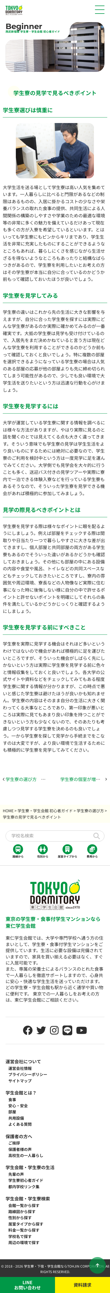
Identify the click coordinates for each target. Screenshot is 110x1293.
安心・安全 (18, 1105)
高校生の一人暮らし (25, 1155)
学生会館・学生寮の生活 (30, 1167)
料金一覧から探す (23, 1230)
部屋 (12, 1111)
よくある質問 (20, 1124)
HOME (8, 810)
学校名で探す (20, 1236)
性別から (42, 851)
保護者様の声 (20, 1149)
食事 (12, 1099)
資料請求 (82, 1284)
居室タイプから (67, 851)
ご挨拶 (14, 1143)
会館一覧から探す (23, 1205)
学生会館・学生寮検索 (28, 1198)
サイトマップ (20, 1080)
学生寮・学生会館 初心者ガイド (45, 810)
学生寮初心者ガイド (25, 1180)
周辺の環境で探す (23, 1242)
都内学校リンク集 (23, 1186)
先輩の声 (16, 1174)
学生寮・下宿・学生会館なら (45, 1266)
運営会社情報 (20, 1068)
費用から (92, 851)
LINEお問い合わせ (27, 1285)
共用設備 (16, 1118)
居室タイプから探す (25, 1224)
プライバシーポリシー (27, 1074)
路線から (18, 851)
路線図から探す (22, 1211)
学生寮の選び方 (90, 810)
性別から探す (20, 1217)
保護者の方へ (19, 1136)
